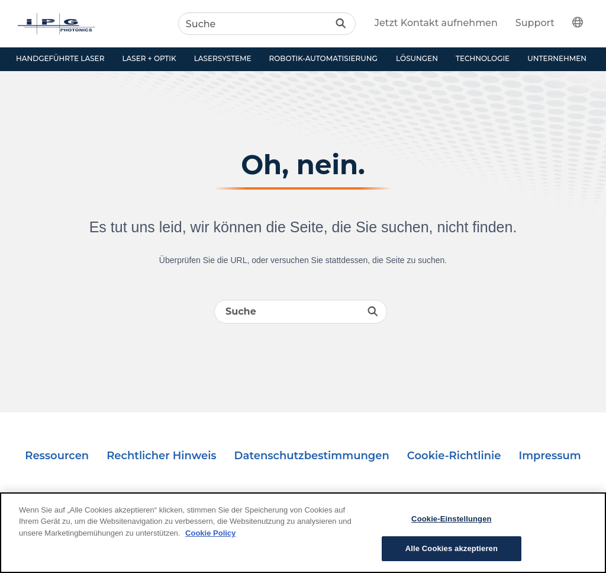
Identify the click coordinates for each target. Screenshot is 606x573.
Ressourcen (57, 455)
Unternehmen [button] (556, 58)
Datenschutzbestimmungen (311, 455)
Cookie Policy (210, 533)
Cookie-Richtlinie (454, 455)
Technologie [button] (483, 58)
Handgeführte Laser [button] (60, 58)
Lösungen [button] (417, 58)
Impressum (549, 455)
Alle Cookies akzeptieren (451, 548)
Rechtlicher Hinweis (161, 455)
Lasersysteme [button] (223, 58)
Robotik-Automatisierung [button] (323, 58)
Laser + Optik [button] (149, 58)
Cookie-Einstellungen (451, 518)
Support (535, 22)
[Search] (267, 23)
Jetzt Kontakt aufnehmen (436, 22)
